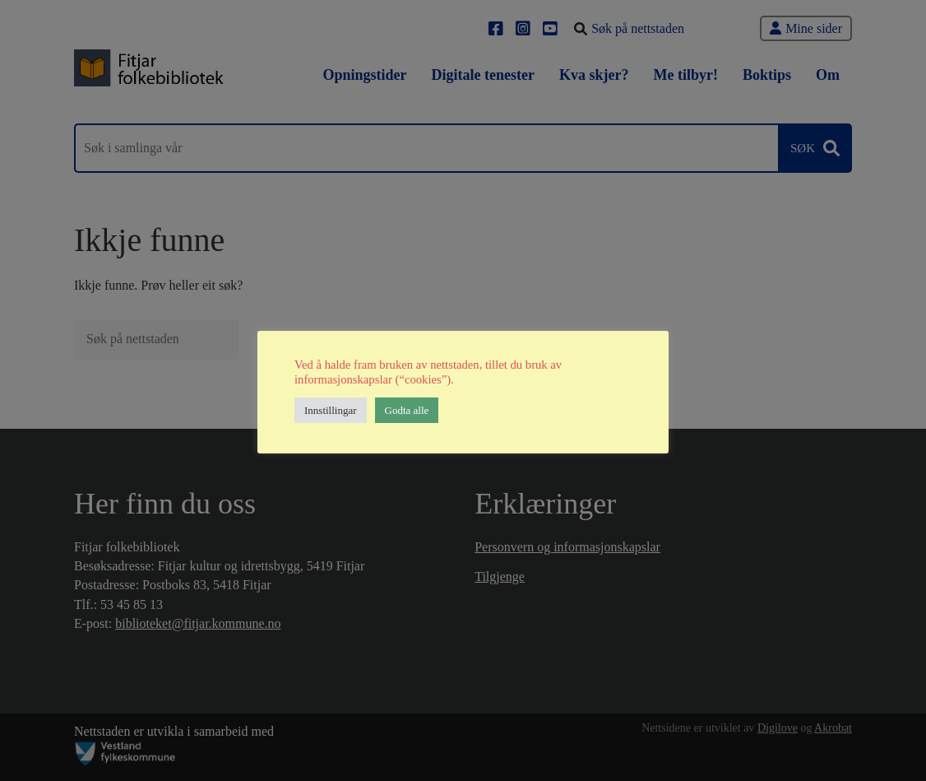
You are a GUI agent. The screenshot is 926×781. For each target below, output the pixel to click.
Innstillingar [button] (330, 410)
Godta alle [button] (407, 410)
